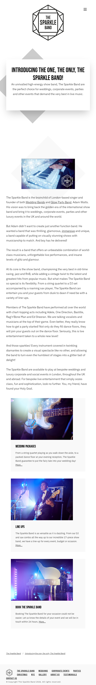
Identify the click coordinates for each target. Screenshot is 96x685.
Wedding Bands (35, 202)
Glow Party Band (61, 202)
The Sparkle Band (13, 653)
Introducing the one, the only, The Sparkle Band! (45, 653)
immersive (68, 231)
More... (19, 464)
